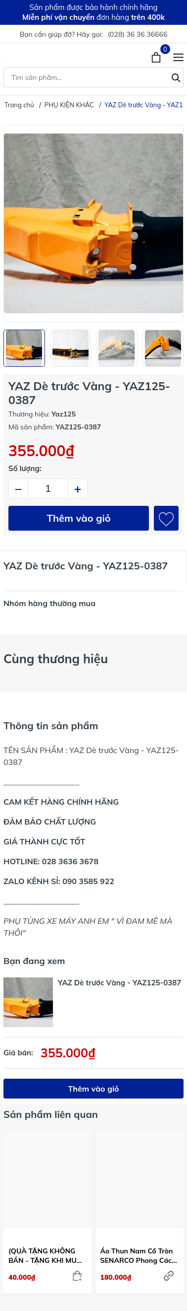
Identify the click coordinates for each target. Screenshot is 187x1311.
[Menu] (178, 56)
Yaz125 (63, 414)
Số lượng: (25, 468)
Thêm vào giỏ (79, 518)
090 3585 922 (88, 881)
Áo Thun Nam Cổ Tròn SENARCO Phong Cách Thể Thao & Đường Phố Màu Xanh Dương (138, 1255)
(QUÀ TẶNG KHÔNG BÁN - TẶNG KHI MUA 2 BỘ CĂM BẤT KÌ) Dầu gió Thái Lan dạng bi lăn (46, 1255)
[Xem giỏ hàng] (157, 56)
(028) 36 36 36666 (138, 34)
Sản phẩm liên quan (50, 1114)
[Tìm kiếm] (176, 76)
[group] (93, 223)
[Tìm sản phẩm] (93, 77)
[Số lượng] (48, 488)
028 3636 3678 (70, 861)
